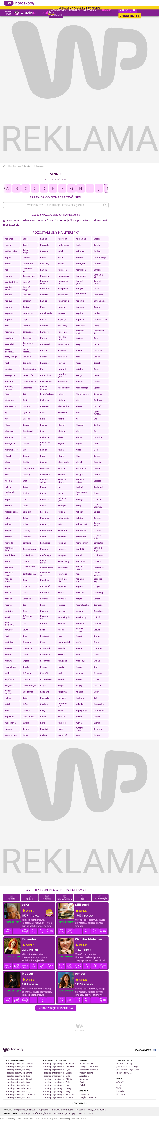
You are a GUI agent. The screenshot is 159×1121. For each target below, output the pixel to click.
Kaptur (43, 319)
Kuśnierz (62, 722)
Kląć (42, 431)
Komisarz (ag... (98, 536)
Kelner (61, 393)
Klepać (79, 437)
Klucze (96, 456)
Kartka (43, 350)
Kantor (26, 307)
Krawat (8, 648)
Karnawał (45, 344)
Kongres (62, 555)
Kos (24, 604)
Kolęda (61, 511)
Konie (7, 561)
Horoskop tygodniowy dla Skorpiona (59, 1094)
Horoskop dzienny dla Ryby (18, 1069)
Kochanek (98, 487)
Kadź (78, 245)
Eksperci (74, 10)
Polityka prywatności (89, 1097)
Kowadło (9, 629)
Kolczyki (62, 505)
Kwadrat (9, 729)
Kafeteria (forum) (42, 1113)
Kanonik (80, 300)
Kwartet (44, 729)
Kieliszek (44, 400)
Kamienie (84, 1082)
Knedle (8, 480)
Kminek (61, 474)
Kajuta (8, 257)
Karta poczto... (27, 350)
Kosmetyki (98, 604)
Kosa (42, 604)
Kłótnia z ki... (82, 468)
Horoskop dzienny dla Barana (19, 1073)
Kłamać (43, 462)
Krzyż (42, 685)
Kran (42, 642)
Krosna (43, 667)
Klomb (26, 456)
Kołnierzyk (45, 524)
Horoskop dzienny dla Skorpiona (20, 1094)
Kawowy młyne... (9, 387)
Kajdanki (80, 251)
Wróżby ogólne (86, 1073)
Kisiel (42, 418)
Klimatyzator (11, 449)
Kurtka (26, 722)
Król (95, 667)
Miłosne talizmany (124, 1063)
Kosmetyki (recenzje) (64, 1113)
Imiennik (56, 15)
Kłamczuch (63, 462)
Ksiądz (61, 685)
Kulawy (26, 710)
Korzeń (96, 598)
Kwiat (25, 735)
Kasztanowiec (29, 369)
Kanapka (27, 294)
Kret (78, 654)
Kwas (60, 729)
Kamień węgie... (26, 288)
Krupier (79, 673)
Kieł (78, 400)
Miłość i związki (86, 1063)
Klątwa (61, 431)
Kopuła (79, 586)
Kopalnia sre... (80, 580)
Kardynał (27, 338)
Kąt (24, 393)
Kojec (7, 499)
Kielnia (61, 400)
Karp (78, 344)
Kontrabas (98, 567)
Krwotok (97, 673)
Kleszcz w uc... (45, 443)
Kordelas (44, 592)
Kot (24, 623)
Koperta (26, 586)
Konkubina (81, 561)
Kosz (25, 611)
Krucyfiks (44, 673)
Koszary (44, 611)
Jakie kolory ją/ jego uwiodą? (128, 1069)
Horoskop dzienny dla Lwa (17, 1085)
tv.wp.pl (81, 1113)
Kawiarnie (63, 381)
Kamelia (97, 269)
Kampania (63, 288)
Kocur (61, 493)
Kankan (44, 300)
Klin (24, 449)
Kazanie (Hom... (44, 387)
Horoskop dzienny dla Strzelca (19, 1097)
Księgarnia (28, 691)
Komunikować (29, 549)
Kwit (78, 735)
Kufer (25, 704)
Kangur (8, 300)
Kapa (42, 307)
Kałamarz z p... (28, 269)
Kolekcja (27, 511)
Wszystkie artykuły (97, 1109)
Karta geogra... (9, 350)
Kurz (42, 722)
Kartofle (62, 350)
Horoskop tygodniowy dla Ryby (56, 1069)
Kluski (8, 462)
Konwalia (62, 573)
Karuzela (27, 356)
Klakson (26, 425)
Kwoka (96, 735)
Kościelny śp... (64, 617)
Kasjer (96, 356)
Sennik (106, 10)
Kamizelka (45, 288)
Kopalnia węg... (97, 580)
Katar (96, 369)
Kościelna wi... (27, 617)
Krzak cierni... (46, 679)
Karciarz (44, 331)
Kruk (60, 673)
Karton (79, 350)
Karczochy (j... (98, 331)
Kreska (61, 654)
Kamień (26, 282)
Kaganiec (45, 251)
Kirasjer (26, 418)
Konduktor (10, 555)
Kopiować (45, 586)
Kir (6, 418)
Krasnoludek (64, 642)
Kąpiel (96, 387)
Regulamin (84, 1094)
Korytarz (62, 598)
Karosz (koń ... (64, 344)
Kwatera (97, 729)
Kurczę (61, 716)
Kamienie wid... (98, 276)
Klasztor (80, 425)
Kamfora (44, 276)
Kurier (79, 716)
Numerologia (85, 1079)
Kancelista (63, 294)
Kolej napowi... (97, 505)
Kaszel (96, 362)
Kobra (8, 487)
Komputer (98, 542)
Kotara (43, 623)
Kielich (26, 400)
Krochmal (45, 660)
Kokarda (44, 499)
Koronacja (28, 598)
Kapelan (80, 307)
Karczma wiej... (80, 331)
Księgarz (44, 691)
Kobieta (97, 480)
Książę (79, 685)
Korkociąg (98, 592)
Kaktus (61, 257)
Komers (97, 530)
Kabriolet (62, 238)
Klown (61, 456)
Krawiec (62, 648)
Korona (8, 598)
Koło (60, 524)
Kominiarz (81, 536)
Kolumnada (63, 518)
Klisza (61, 449)
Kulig (42, 710)
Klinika (43, 449)
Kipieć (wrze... (97, 412)
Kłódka (61, 468)
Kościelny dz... (45, 617)
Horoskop (120, 1094)
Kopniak (62, 586)
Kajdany (97, 251)
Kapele (96, 307)
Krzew (79, 679)
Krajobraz (10, 642)
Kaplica (79, 313)
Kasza (79, 362)
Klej (95, 431)
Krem (25, 654)
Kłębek (79, 462)
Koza (42, 629)
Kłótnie (96, 468)
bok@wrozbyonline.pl (24, 1109)
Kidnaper (9, 400)
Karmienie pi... (28, 344)
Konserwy (63, 567)
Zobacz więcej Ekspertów (56, 1008)
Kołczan (97, 518)
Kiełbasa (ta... (11, 406)
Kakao (43, 257)
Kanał (96, 288)
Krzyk (96, 679)
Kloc (95, 449)
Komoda (9, 542)
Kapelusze (28, 313)
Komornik (27, 542)
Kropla (26, 667)
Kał (6, 269)
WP (4, 166)
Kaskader (45, 362)
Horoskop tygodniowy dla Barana (57, 1073)
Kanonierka (63, 300)
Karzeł (43, 356)
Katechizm (45, 375)
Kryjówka (9, 679)
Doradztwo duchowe (89, 1069)
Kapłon (8, 319)
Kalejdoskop (99, 257)
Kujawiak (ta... (62, 704)
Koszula (79, 611)
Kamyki (79, 288)
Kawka (96, 381)
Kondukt (80, 549)
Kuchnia (80, 698)
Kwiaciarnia (11, 735)
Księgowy (62, 691)
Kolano (8, 505)
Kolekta (44, 511)
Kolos (25, 518)
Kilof (42, 412)
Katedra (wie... (62, 375)
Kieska (79, 406)
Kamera (9, 276)
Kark (95, 338)
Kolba (25, 505)
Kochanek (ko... (9, 493)
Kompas (62, 542)
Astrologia (84, 1076)
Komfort (27, 536)
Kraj (60, 635)
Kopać (25, 580)
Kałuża (43, 269)
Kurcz (43, 716)
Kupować (9, 716)
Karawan (9, 331)
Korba (25, 592)
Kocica (26, 493)
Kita (95, 418)
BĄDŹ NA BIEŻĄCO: (145, 1050)
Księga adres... (8, 691)
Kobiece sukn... (44, 480)
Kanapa (8, 294)
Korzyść (8, 604)
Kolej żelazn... (11, 511)
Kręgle (26, 660)
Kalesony (44, 263)
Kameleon (81, 269)
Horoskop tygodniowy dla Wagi (56, 1091)
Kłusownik (45, 474)
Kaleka (8, 263)
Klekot (26, 437)
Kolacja (97, 499)
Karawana (28, 331)
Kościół (96, 617)
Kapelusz (9, 313)
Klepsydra (10, 443)
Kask (7, 362)
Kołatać (79, 518)
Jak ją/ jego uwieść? (124, 1073)
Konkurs (97, 561)
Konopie (9, 567)
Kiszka (61, 418)
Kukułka (80, 704)
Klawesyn (9, 431)
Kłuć (7, 474)
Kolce (43, 505)
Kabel (25, 238)
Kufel (7, 704)
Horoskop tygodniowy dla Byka (56, 1076)
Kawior (79, 381)
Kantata (9, 307)
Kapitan (62, 313)
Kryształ (26, 679)
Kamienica (81, 276)
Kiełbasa (97, 400)
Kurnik (96, 716)
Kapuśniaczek (100, 319)
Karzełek (62, 356)
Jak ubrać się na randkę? (127, 1066)
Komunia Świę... (9, 549)
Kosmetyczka (82, 604)
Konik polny (63, 561)
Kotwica (80, 623)
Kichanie (97, 393)
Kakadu (26, 257)
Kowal (26, 629)
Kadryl (26, 245)
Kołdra (8, 524)
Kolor (7, 518)
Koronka (44, 598)
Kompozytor (82, 542)
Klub (78, 456)
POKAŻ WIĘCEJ (80, 1103)
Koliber (79, 511)
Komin (43, 536)
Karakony (62, 325)
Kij (6, 412)
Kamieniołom (11, 282)
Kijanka (26, 412)
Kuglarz (44, 704)
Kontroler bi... (29, 573)
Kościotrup (81, 617)
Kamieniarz (63, 276)
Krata (96, 642)
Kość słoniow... (9, 623)
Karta (96, 344)
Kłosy (7, 468)
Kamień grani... (79, 282)
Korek (61, 592)
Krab (25, 635)
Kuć (95, 698)
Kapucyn (62, 319)
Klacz (7, 425)
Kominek (62, 536)
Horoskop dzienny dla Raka (18, 1082)
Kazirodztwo (64, 387)
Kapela (61, 307)
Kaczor (8, 245)
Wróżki (119, 1088)
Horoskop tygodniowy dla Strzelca (58, 1097)
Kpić (7, 635)
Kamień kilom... (97, 282)
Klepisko (97, 437)
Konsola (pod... (80, 567)
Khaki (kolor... (82, 393)
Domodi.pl (25, 1113)
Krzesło (61, 679)
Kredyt (8, 654)
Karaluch (80, 325)
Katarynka (10, 375)
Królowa (27, 673)
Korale (8, 592)
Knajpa (79, 474)
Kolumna (44, 518)
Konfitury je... (46, 555)
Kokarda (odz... (62, 499)
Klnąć (78, 449)
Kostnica (9, 611)
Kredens (97, 648)
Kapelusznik (46, 313)
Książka (97, 685)
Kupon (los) (98, 710)
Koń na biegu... (97, 573)
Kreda (79, 648)
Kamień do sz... (63, 282)
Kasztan (9, 369)
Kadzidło (44, 245)
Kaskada (27, 362)
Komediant (81, 530)
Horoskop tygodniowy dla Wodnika (58, 1066)
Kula (7, 710)
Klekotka (44, 437)
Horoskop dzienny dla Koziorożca (21, 1063)
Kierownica (63, 406)
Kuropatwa (10, 722)
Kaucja (79, 375)
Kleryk (26, 443)
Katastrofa (28, 375)
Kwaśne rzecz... (79, 729)
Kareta (43, 338)
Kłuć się (26, 474)
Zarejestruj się (130, 15)
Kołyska (8, 530)
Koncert (62, 549)
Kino (78, 412)
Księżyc (96, 691)
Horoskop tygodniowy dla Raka (56, 1082)
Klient (96, 443)
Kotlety (61, 623)
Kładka (26, 462)
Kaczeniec (81, 238)
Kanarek (44, 294)
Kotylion (97, 623)
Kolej (78, 505)
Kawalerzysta (29, 381)
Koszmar (62, 611)
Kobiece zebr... (80, 480)
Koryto (79, 598)
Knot (25, 480)
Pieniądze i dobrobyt (89, 1066)
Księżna (79, 691)
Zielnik (82, 1085)
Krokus (96, 660)
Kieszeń (97, 406)
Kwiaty (43, 735)
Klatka (96, 425)
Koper (8, 586)
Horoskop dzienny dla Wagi (18, 1091)
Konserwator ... (29, 567)
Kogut (96, 493)
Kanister (27, 300)
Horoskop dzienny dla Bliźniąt (19, 1079)
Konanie (44, 549)
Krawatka (27, 648)
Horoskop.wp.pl (14, 166)
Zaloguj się (127, 10)
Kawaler (9, 381)
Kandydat (98, 294)
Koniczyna (98, 555)
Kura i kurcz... (29, 716)
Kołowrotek (81, 524)
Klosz (42, 456)
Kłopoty (97, 462)
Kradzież (44, 635)
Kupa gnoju (81, 710)
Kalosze (97, 263)
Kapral (26, 319)
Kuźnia (96, 722)
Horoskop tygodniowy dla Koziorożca (59, 1063)
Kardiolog (10, 338)
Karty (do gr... (11, 356)
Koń (78, 573)
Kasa (78, 356)
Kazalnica (27, 387)
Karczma (62, 331)
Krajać (79, 635)
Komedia (62, 530)
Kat (41, 369)
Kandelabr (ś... (81, 294)
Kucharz (62, 698)
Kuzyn (79, 722)
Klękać (61, 443)
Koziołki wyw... (80, 629)
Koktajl (79, 499)
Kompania (45, 542)
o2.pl (91, 1113)
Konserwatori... (47, 567)
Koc (59, 487)
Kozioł (61, 629)
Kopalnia (44, 580)
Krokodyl (80, 660)
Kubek (8, 698)
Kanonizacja (99, 300)
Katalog (80, 369)
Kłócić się (44, 468)
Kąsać (7, 393)
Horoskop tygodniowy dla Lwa (56, 1085)
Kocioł (43, 493)
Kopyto (96, 586)
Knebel (96, 474)
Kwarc (26, 729)
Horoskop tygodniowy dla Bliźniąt (57, 1079)
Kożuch (96, 629)
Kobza (26, 487)
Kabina (43, 238)
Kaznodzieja (82, 387)
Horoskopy (58, 10)
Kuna (60, 710)
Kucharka (45, 698)
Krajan (96, 635)
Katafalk (62, 369)
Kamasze (62, 269)
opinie (30, 910)
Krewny (8, 660)
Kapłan (96, 313)
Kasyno (61, 362)
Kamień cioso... (44, 282)
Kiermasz (27, 406)
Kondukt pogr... (97, 549)
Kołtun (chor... (96, 524)
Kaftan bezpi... (26, 251)
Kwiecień (62, 735)
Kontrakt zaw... (9, 573)
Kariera (79, 338)
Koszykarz (98, 611)
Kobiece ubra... (62, 480)
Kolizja (96, 511)
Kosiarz (61, 604)
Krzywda (9, 685)
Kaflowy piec (11, 251)
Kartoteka (98, 350)
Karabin (26, 325)
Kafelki (96, 245)
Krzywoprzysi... (30, 685)
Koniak (79, 555)
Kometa (8, 536)
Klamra (43, 425)
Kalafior (80, 257)
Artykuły (91, 10)
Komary (26, 530)
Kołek (25, 524)
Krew (96, 654)
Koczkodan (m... (81, 493)
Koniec (26, 561)
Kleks (60, 437)
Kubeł (25, 698)
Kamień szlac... (8, 288)
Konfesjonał (28, 555)
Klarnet (61, 425)
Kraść (78, 642)
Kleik (78, 431)
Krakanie (27, 642)
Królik (8, 673)
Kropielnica (10, 667)
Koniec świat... (43, 561)
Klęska (79, 443)
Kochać (79, 487)
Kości (7, 617)
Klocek (8, 456)
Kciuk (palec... (47, 393)
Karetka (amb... (62, 338)
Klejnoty (9, 437)
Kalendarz (28, 263)
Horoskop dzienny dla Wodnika (19, 1066)
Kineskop (62, 412)
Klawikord (28, 431)
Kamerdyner (29, 276)
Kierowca (45, 406)
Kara (7, 325)
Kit (77, 418)
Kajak (60, 251)
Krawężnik (45, 648)
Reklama (80, 1109)
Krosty (61, 667)
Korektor (80, 592)
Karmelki (9, 344)
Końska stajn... (8, 580)
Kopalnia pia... (62, 580)
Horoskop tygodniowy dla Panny (57, 1088)
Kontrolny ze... (45, 573)
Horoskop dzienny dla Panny (18, 1088)
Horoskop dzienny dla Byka (18, 1076)
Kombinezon (46, 530)
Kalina (61, 263)
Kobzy (43, 487)
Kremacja (45, 654)
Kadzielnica (64, 245)
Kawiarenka (46, 381)
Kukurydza (98, 704)
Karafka (44, 325)
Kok (24, 499)
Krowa (79, 667)
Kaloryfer (80, 263)
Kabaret (9, 238)
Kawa (96, 375)
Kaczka (96, 238)
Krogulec (62, 660)
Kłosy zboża (28, 468)
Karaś (96, 325)
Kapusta (80, 319)
